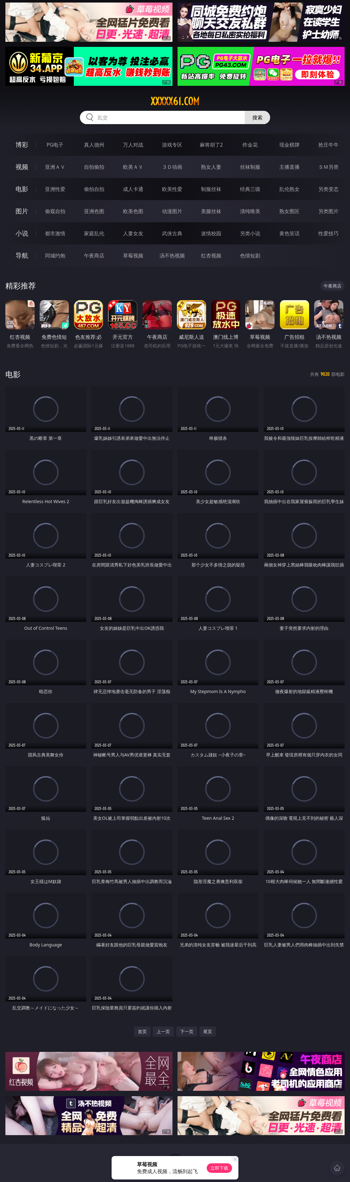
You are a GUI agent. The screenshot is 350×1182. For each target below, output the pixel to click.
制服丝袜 (211, 189)
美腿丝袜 (211, 211)
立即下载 (219, 1168)
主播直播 (289, 166)
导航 (22, 255)
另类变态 (328, 189)
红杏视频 (211, 255)
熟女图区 (289, 211)
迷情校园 (211, 233)
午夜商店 (94, 255)
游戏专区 (172, 144)
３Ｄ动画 (172, 166)
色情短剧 (250, 255)
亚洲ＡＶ (55, 166)
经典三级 (250, 189)
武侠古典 (172, 233)
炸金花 (250, 144)
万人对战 (133, 144)
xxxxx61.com (175, 101)
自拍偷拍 (94, 166)
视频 (22, 166)
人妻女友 (133, 233)
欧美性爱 (172, 189)
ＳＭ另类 (328, 166)
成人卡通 (133, 189)
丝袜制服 (250, 166)
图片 (22, 211)
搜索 (257, 117)
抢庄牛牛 (328, 144)
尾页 (207, 1031)
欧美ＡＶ (133, 166)
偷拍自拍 (94, 189)
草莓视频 (133, 255)
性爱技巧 (328, 233)
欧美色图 (133, 211)
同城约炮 (55, 255)
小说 (22, 233)
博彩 (22, 144)
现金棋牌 (289, 144)
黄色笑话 (289, 233)
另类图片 (328, 211)
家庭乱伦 (94, 233)
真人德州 (94, 144)
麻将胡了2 (211, 144)
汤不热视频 (172, 255)
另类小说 (250, 233)
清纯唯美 (250, 211)
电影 (22, 189)
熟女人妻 (211, 166)
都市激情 (55, 233)
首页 (142, 1031)
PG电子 (55, 144)
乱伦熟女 (289, 189)
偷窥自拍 (55, 211)
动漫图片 (172, 211)
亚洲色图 (94, 211)
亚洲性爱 (55, 189)
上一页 (163, 1031)
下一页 (186, 1031)
